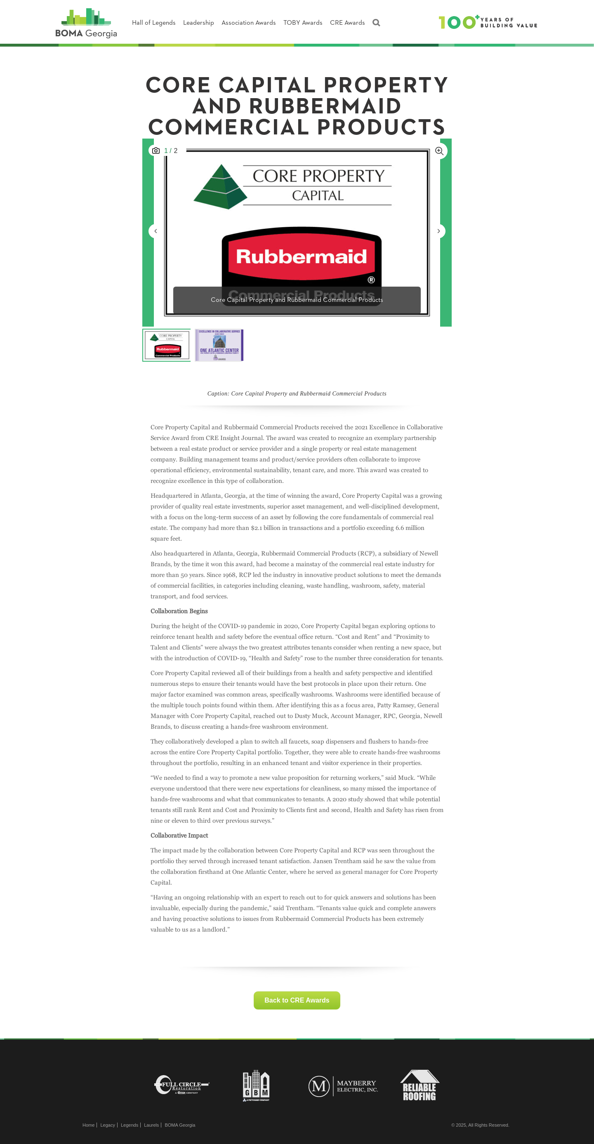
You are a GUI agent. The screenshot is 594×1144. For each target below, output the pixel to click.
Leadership (198, 23)
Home (88, 1125)
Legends (129, 1125)
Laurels (151, 1125)
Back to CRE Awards (296, 1000)
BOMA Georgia (180, 1125)
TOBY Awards (303, 23)
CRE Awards (347, 23)
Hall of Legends (154, 23)
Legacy (107, 1125)
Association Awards (249, 23)
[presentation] (155, 231)
